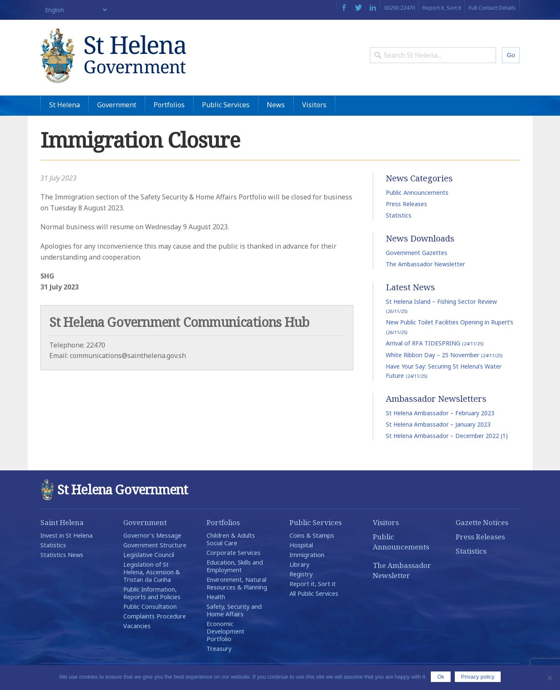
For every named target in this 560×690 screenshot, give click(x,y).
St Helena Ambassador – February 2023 (440, 413)
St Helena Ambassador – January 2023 (438, 424)
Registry (301, 574)
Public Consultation (150, 606)
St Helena (64, 104)
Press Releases (406, 204)
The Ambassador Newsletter (425, 264)
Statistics (398, 215)
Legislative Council (148, 555)
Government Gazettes (416, 253)
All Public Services (313, 593)
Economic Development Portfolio (225, 631)
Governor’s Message (152, 535)
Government (116, 104)
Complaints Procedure (154, 616)
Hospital (301, 545)
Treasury (219, 649)
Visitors (314, 104)
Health (216, 597)
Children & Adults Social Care (231, 539)
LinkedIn (373, 7)
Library (299, 564)
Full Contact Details (492, 7)
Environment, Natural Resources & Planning (237, 583)
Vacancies (137, 626)
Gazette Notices (482, 522)
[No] (549, 678)
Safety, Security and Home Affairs (234, 610)
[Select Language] (74, 10)
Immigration (306, 555)
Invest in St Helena (66, 535)
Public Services (225, 104)
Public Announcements (417, 192)
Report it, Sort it (441, 7)
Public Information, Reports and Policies (151, 593)
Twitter (358, 7)
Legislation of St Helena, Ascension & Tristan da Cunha (151, 572)
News (276, 104)
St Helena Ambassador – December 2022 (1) (447, 436)
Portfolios (169, 104)
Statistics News (61, 555)
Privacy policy (477, 677)
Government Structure (154, 545)
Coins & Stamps (311, 535)
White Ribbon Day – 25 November (444, 355)
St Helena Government (113, 55)
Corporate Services (233, 553)
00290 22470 (399, 7)
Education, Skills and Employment (235, 566)
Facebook (344, 7)
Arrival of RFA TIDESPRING (434, 343)
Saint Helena (62, 522)
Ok (440, 677)
